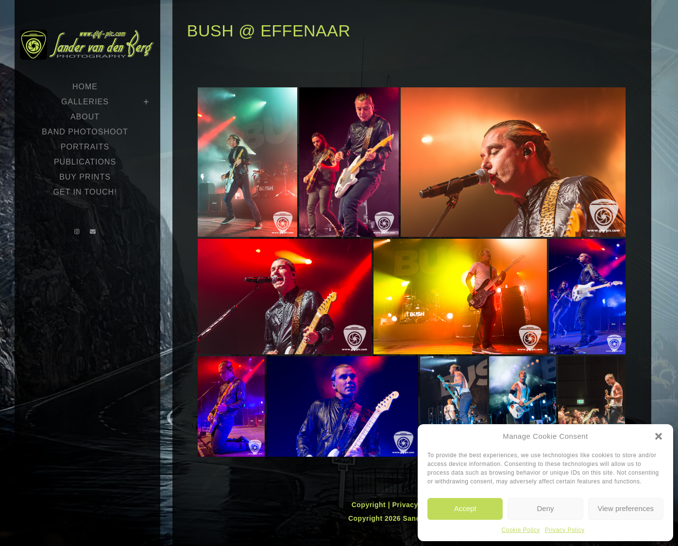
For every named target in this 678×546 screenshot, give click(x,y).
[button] (658, 436)
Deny (545, 508)
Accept (465, 508)
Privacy (406, 505)
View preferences (626, 508)
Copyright (370, 505)
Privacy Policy (565, 530)
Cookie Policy (521, 530)
